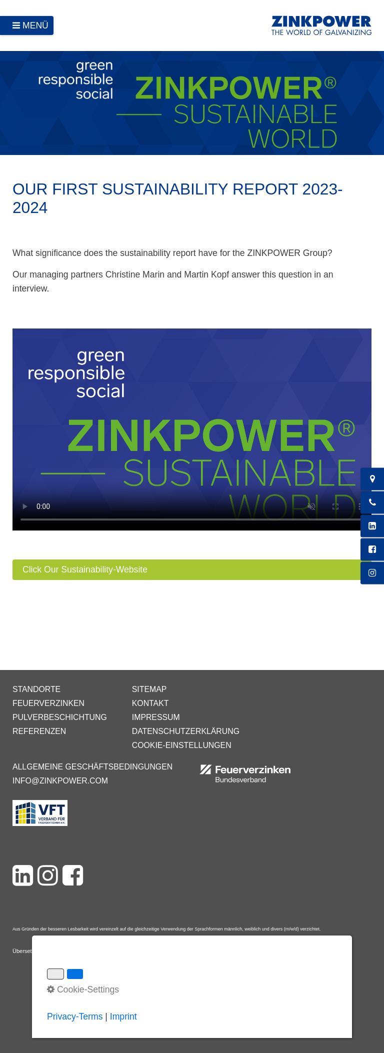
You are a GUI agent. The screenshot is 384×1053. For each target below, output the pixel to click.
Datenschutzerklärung (186, 731)
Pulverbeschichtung (59, 717)
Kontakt (150, 703)
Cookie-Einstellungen (182, 745)
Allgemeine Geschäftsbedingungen (92, 766)
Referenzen (39, 731)
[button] (192, 570)
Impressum (156, 717)
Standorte (36, 689)
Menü (35, 25)
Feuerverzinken (48, 703)
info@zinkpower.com (60, 780)
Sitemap (149, 689)
